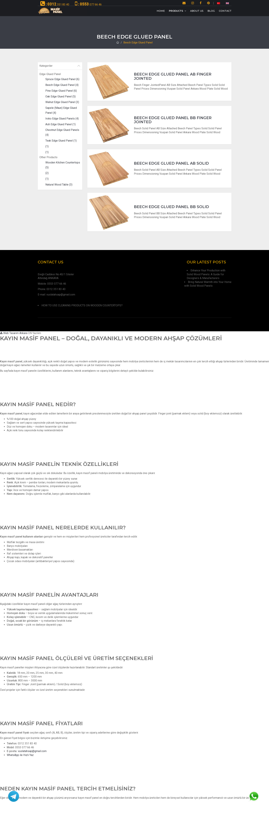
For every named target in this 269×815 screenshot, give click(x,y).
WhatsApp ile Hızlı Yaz (20, 755)
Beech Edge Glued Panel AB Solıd (171, 163)
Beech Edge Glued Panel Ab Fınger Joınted (172, 76)
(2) (47, 173)
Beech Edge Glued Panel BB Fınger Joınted (173, 120)
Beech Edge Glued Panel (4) (62, 85)
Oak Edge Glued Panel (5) (60, 96)
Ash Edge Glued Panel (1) (60, 124)
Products (177, 10)
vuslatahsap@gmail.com (32, 751)
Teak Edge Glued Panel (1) (61, 140)
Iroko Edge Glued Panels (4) (62, 118)
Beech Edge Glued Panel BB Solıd (171, 207)
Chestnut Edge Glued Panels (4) (62, 132)
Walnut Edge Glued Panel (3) (62, 102)
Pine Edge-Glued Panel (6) (61, 90)
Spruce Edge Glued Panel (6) (62, 79)
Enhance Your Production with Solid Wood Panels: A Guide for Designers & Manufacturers (206, 274)
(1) (47, 146)
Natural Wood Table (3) (58, 184)
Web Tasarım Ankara (13, 333)
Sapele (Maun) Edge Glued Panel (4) (61, 110)
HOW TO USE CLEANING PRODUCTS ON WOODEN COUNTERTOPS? (82, 305)
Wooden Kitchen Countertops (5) (62, 165)
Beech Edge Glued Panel (138, 42)
